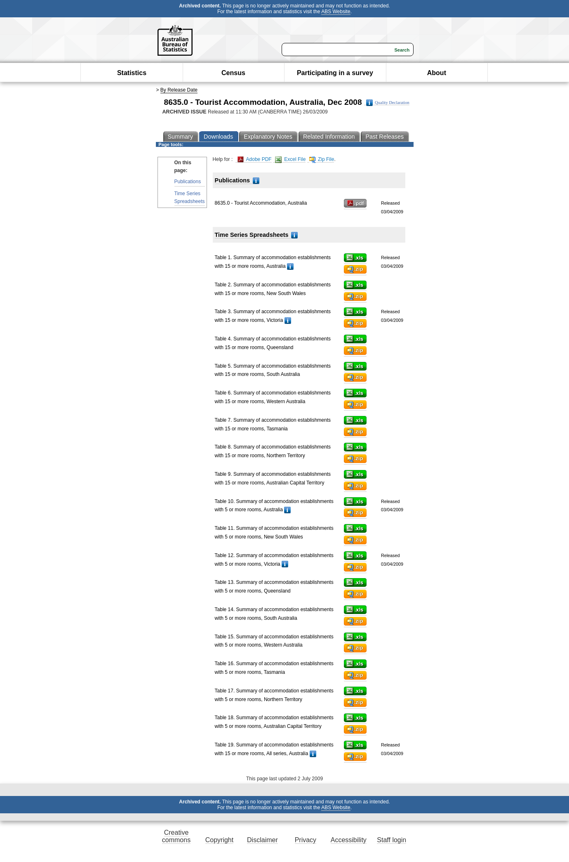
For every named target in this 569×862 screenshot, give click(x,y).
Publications (187, 181)
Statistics (131, 72)
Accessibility (349, 839)
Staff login (391, 839)
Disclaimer (262, 839)
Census (233, 72)
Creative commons (176, 836)
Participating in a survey (335, 72)
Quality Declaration (387, 102)
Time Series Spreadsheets (189, 197)
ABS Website (335, 11)
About (436, 72)
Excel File (290, 159)
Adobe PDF (254, 159)
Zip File (321, 159)
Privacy (305, 839)
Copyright (219, 839)
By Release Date (179, 90)
